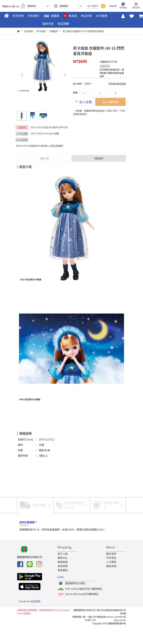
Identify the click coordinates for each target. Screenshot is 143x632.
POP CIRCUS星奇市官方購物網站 (83, 595)
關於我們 (111, 559)
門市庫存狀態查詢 (117, 83)
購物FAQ (62, 563)
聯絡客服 (62, 567)
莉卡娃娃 (41, 31)
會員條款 (62, 572)
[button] (64, 75)
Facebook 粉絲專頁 (30, 607)
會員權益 (62, 576)
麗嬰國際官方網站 (75, 589)
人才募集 (111, 567)
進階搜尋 (113, 6)
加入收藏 (85, 106)
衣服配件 (53, 31)
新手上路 (62, 559)
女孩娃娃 (28, 31)
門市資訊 (111, 563)
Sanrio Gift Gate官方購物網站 (82, 600)
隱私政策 (111, 572)
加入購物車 (111, 103)
